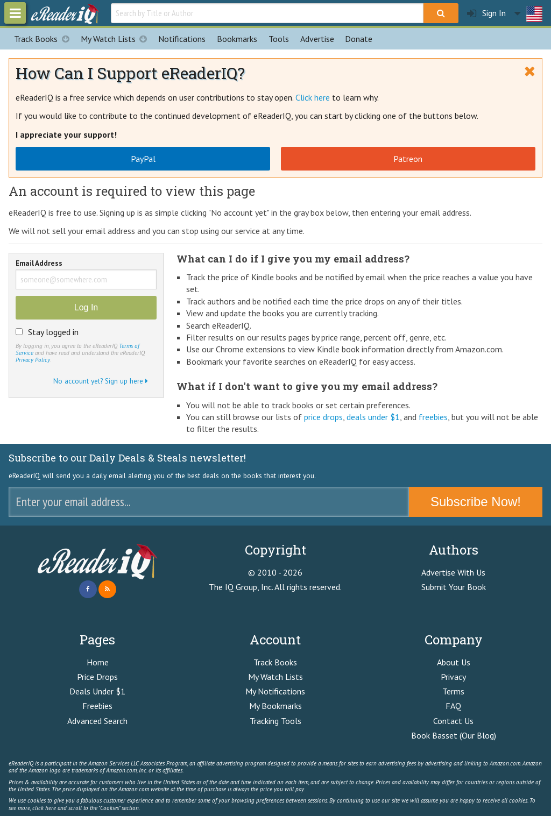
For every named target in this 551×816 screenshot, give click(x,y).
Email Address (39, 264)
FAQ (453, 705)
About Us (453, 662)
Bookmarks (237, 38)
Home (98, 662)
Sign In (486, 13)
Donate (358, 38)
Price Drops (97, 676)
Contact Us (453, 720)
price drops (323, 416)
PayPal (143, 158)
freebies (433, 416)
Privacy (453, 676)
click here (44, 808)
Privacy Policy (33, 360)
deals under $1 (373, 416)
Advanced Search (97, 720)
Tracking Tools (275, 720)
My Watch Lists (117, 38)
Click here (312, 97)
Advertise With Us (453, 572)
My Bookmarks (275, 705)
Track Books (44, 38)
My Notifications (275, 691)
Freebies (97, 705)
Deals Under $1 (97, 691)
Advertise (317, 38)
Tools (279, 38)
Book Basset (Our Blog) (453, 735)
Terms (453, 691)
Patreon (407, 158)
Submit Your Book (453, 586)
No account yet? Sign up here (100, 381)
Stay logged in (53, 332)
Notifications (182, 38)
